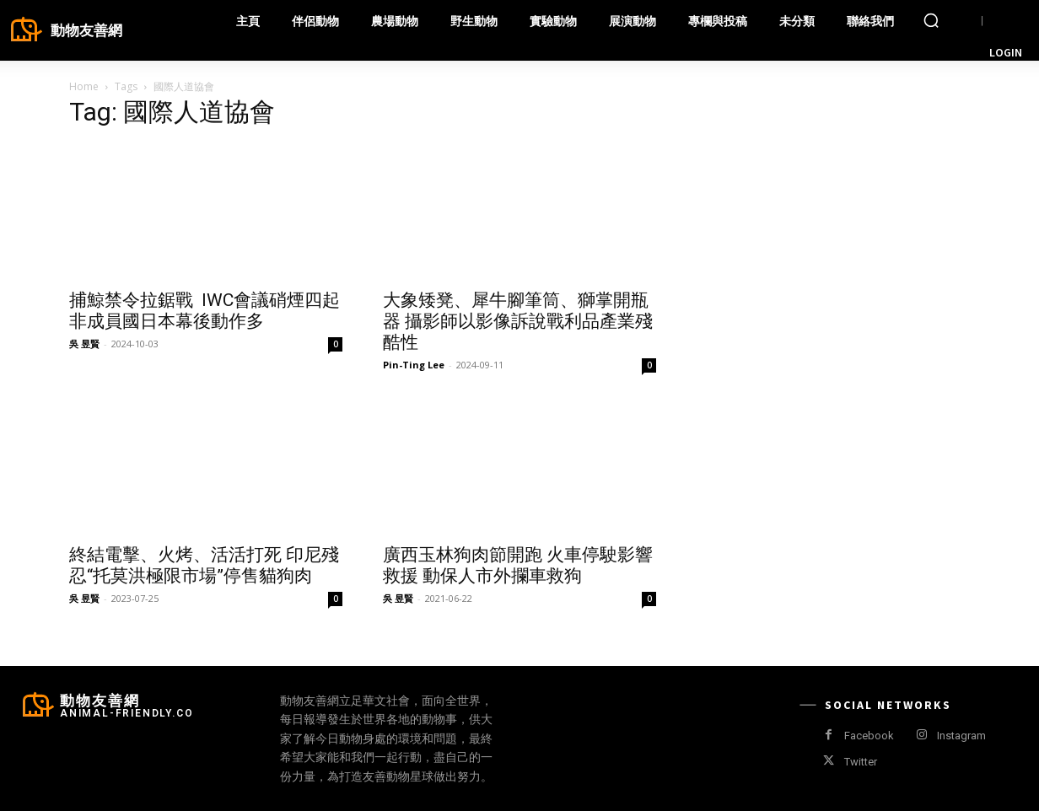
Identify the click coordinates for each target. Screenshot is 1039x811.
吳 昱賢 (84, 343)
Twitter (860, 761)
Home (84, 86)
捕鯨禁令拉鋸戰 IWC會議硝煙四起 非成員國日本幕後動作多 (204, 310)
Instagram (961, 735)
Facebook (869, 735)
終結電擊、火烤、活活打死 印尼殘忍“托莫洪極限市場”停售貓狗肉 (204, 565)
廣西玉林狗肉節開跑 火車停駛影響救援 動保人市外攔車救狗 (518, 565)
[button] (931, 20)
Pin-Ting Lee (413, 364)
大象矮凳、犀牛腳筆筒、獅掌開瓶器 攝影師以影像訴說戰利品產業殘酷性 (518, 321)
